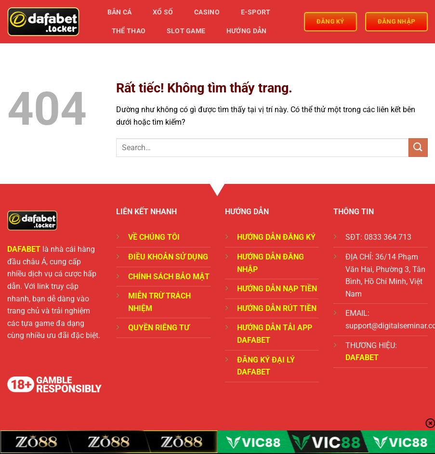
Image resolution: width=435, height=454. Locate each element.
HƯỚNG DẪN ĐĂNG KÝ (276, 237)
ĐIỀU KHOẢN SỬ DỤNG (168, 256)
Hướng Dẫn (246, 31)
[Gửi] (418, 147)
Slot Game (186, 31)
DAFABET (23, 249)
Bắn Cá (119, 12)
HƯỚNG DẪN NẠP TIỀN (277, 288)
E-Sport (256, 12)
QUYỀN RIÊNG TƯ (158, 327)
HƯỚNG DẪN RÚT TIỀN (276, 308)
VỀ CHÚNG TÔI (154, 237)
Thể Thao (128, 31)
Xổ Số (163, 12)
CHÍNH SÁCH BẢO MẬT (169, 276)
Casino (207, 12)
